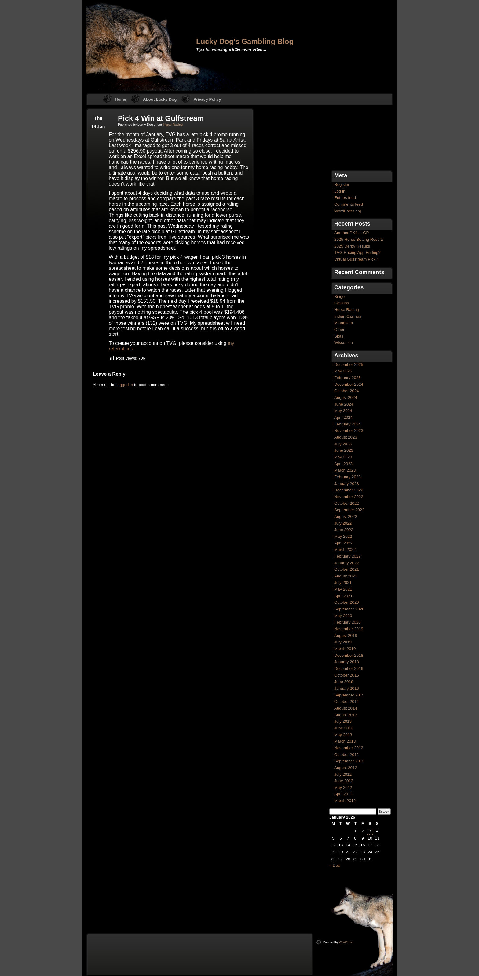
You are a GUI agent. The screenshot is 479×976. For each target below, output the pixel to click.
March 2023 (345, 470)
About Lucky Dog (160, 99)
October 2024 (346, 391)
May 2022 (343, 536)
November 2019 (348, 629)
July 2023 (343, 444)
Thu (98, 118)
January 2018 (346, 662)
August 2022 (345, 516)
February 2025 (347, 377)
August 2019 (345, 635)
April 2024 (343, 417)
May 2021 (343, 589)
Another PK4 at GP (351, 232)
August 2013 (345, 715)
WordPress (346, 942)
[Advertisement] (359, 138)
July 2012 (343, 774)
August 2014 (345, 708)
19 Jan (98, 126)
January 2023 (346, 483)
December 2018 (348, 655)
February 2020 (347, 622)
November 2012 (348, 748)
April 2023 (343, 463)
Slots (338, 336)
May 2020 (343, 615)
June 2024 (343, 404)
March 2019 (345, 648)
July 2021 (343, 582)
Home (120, 99)
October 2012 (346, 754)
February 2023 (347, 477)
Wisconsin (343, 342)
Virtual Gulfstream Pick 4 (356, 259)
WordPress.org (347, 211)
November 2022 (348, 496)
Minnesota (343, 322)
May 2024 (343, 410)
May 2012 (343, 787)
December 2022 (348, 490)
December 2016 (348, 668)
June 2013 (343, 728)
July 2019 (343, 642)
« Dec (334, 865)
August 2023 (345, 437)
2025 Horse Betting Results (359, 239)
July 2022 (343, 523)
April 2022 (343, 543)
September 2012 (349, 761)
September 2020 (349, 609)
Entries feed (345, 197)
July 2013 (343, 721)
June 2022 (343, 529)
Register (341, 184)
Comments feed (348, 204)
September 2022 (349, 510)
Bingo (339, 296)
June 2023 (343, 450)
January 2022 (346, 563)
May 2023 (343, 457)
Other (339, 329)
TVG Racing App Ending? (357, 252)
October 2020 (346, 602)
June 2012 (343, 781)
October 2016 (346, 675)
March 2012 (345, 800)
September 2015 (349, 695)
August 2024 (345, 397)
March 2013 (345, 741)
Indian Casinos (347, 316)
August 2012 (345, 767)
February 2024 (347, 424)
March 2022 (345, 549)
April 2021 (343, 596)
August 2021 (345, 576)
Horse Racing (173, 124)
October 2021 (346, 569)
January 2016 (346, 688)
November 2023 (348, 430)
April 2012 (343, 794)
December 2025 (348, 364)
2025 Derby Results (352, 246)
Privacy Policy (207, 99)
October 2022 (346, 503)
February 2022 (347, 556)
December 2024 (348, 384)
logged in (124, 384)
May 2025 (343, 371)
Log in (339, 191)
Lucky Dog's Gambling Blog (245, 41)
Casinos (341, 303)
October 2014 (346, 701)
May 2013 (343, 734)
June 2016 (343, 681)
